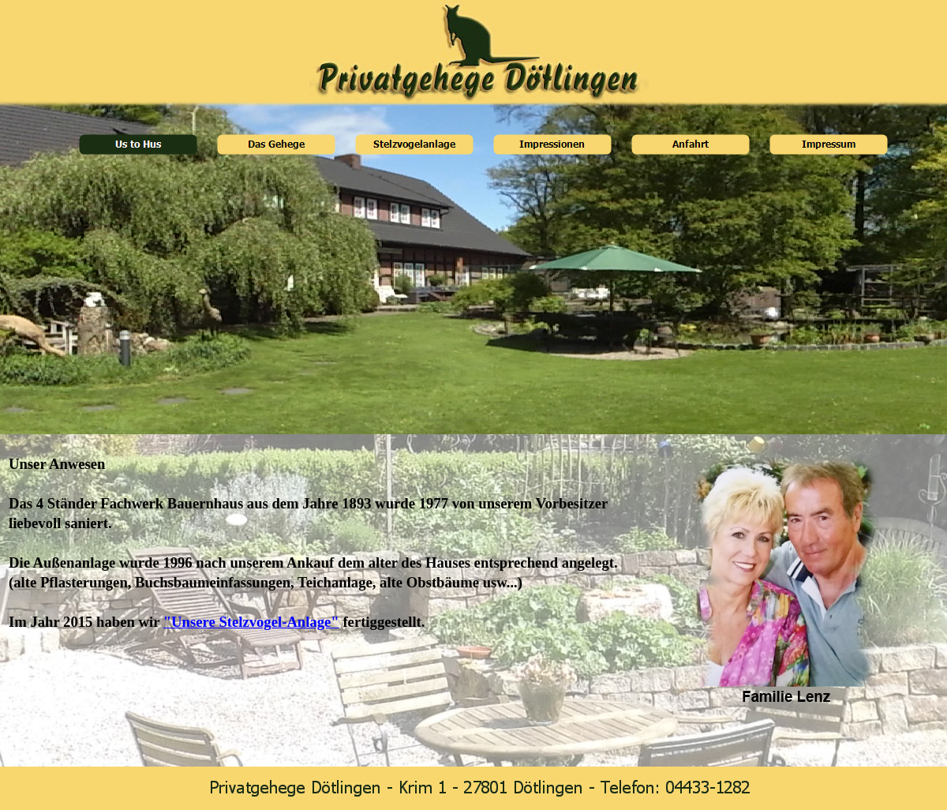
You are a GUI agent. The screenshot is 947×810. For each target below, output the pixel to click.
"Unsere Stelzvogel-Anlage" (251, 621)
